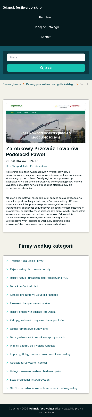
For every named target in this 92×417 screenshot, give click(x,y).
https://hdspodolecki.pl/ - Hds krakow (26, 166)
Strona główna (12, 84)
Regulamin (46, 17)
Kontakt (46, 37)
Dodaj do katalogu (46, 27)
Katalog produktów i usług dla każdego (50, 84)
